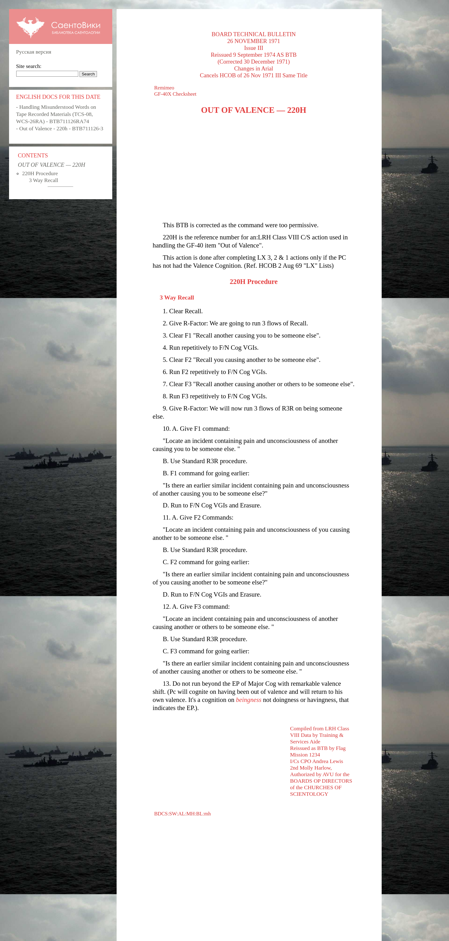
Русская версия (33, 52)
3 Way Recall (43, 180)
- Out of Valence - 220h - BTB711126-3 (59, 128)
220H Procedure (40, 173)
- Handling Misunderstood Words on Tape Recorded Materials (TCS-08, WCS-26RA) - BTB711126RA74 (56, 114)
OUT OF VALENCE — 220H (51, 164)
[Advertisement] (254, 168)
